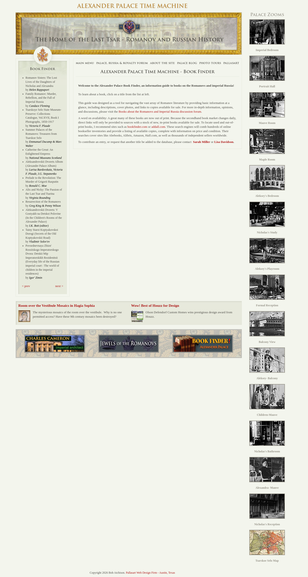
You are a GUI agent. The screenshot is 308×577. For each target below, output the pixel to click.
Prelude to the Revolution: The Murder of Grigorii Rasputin (43, 180)
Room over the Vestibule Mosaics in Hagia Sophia (56, 306)
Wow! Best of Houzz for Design (155, 306)
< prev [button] (26, 286)
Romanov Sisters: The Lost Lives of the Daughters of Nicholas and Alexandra (41, 81)
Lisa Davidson (223, 142)
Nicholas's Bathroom (267, 437)
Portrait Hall (267, 72)
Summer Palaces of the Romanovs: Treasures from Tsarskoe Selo (41, 133)
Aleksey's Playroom (267, 254)
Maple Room (267, 145)
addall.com (158, 126)
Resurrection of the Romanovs (43, 201)
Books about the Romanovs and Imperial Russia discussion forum (160, 111)
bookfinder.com (137, 126)
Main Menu (85, 63)
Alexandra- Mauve (267, 473)
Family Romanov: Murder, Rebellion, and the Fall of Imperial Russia (41, 97)
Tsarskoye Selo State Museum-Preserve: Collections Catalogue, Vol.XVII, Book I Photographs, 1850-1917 (43, 115)
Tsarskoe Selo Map (267, 546)
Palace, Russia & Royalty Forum (122, 63)
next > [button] (59, 286)
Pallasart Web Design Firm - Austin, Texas (150, 572)
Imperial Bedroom (267, 35)
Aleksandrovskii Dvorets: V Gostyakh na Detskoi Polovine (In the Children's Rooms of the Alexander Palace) (44, 216)
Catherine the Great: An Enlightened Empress (39, 151)
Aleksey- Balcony (267, 363)
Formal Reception (267, 291)
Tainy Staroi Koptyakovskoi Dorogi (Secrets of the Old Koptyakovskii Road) (42, 233)
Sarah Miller (201, 142)
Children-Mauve (267, 400)
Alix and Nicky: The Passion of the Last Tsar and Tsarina (44, 191)
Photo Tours (210, 63)
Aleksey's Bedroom (267, 181)
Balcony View (267, 327)
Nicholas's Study (267, 218)
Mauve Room (267, 108)
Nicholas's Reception (267, 510)
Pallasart (231, 63)
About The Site (162, 63)
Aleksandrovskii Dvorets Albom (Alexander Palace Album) (44, 163)
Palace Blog (187, 63)
